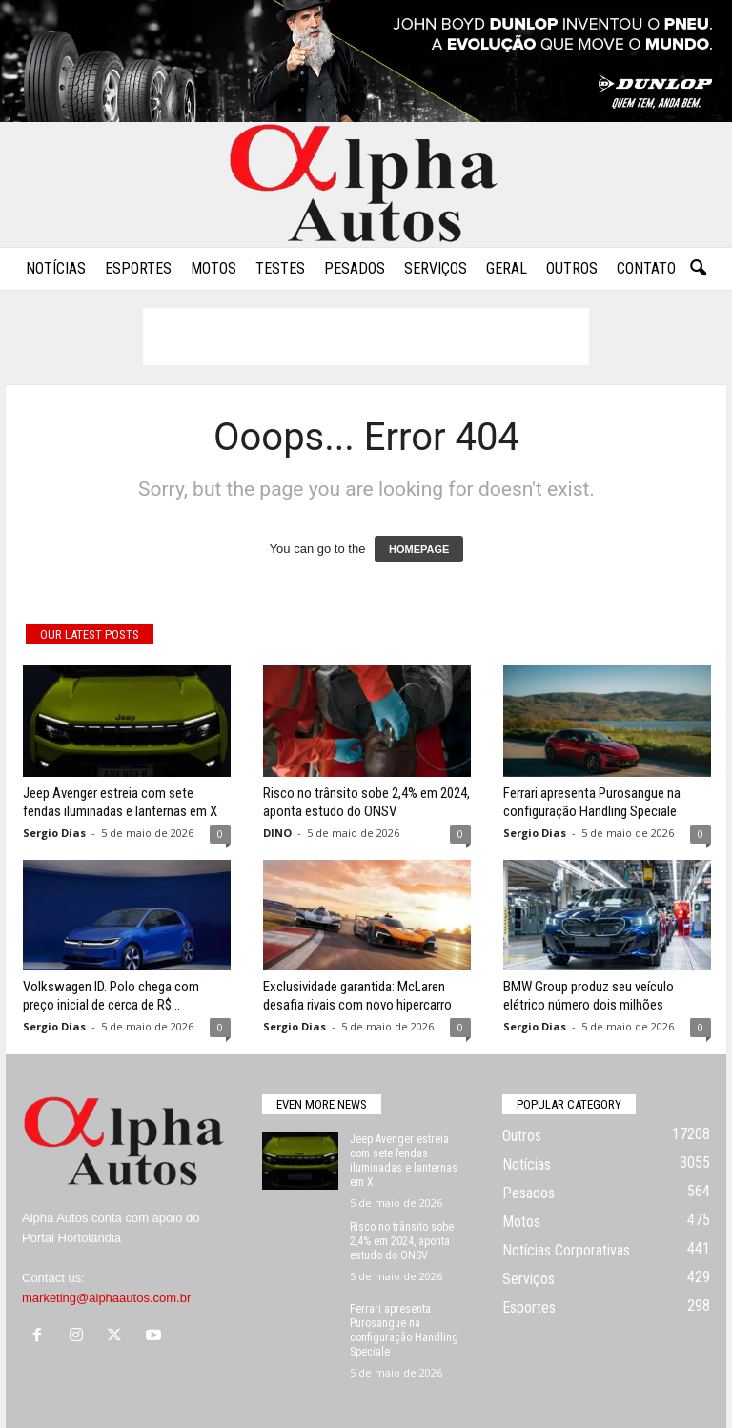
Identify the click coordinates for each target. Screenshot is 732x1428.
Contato (646, 268)
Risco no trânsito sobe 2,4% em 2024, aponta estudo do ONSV (366, 802)
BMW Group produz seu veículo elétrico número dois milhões (588, 995)
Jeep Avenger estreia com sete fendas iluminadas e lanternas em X (120, 802)
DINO (277, 833)
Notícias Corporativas (566, 1250)
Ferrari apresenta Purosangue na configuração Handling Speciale (592, 802)
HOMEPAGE (419, 549)
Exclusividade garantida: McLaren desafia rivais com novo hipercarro (357, 995)
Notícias (56, 268)
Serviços (435, 268)
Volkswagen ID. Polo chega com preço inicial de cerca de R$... (111, 995)
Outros (572, 268)
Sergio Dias (54, 833)
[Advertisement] (366, 336)
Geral (506, 268)
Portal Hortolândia (71, 1238)
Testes (280, 268)
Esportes (138, 268)
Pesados (354, 268)
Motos (213, 268)
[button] (698, 269)
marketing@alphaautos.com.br (106, 1298)
